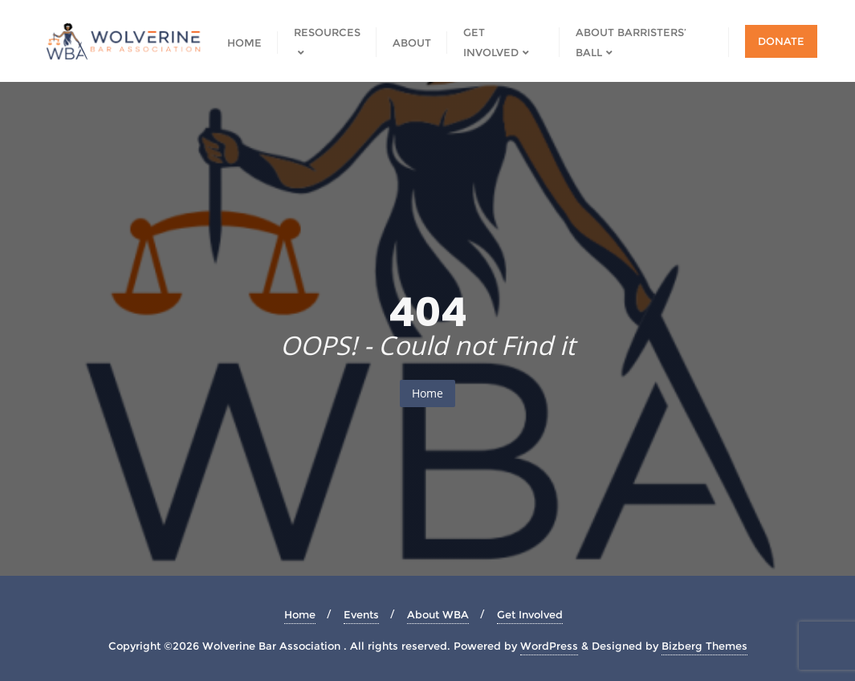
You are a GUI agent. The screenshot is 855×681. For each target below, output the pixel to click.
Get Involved (530, 614)
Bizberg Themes (704, 645)
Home (427, 393)
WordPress (549, 645)
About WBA (438, 614)
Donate (781, 41)
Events (361, 614)
